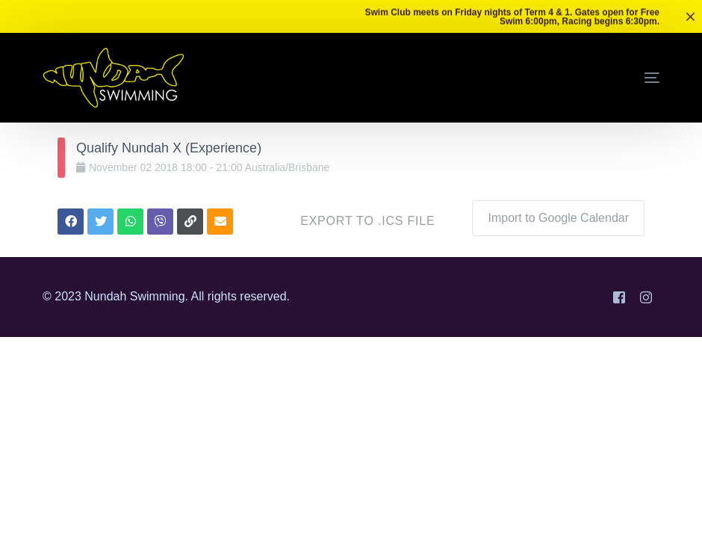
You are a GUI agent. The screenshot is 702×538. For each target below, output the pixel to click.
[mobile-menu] (629, 78)
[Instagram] (646, 297)
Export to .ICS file (367, 220)
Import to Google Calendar (558, 217)
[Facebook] (619, 297)
